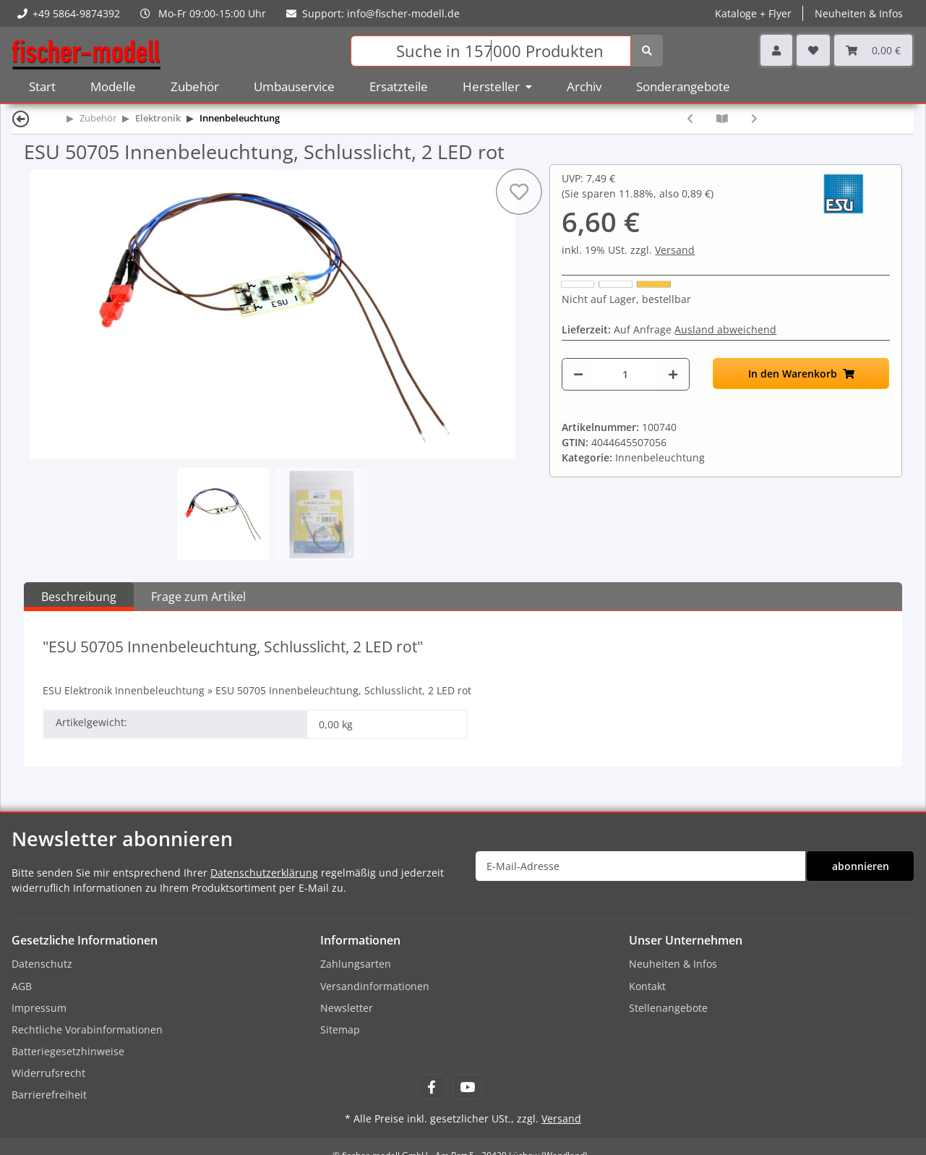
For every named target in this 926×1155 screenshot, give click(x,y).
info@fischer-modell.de (403, 13)
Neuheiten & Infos (859, 13)
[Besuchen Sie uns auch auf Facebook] (432, 1086)
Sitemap (340, 1029)
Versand (675, 250)
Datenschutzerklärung (264, 872)
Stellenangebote (668, 1008)
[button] (776, 50)
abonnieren (860, 866)
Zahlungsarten (355, 964)
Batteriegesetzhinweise (68, 1051)
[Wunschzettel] (813, 50)
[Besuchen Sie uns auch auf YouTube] (467, 1086)
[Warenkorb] (873, 50)
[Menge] (625, 374)
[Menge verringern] (578, 374)
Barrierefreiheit (49, 1094)
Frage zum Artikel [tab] (198, 597)
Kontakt (647, 986)
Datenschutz (42, 964)
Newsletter (346, 1008)
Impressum (39, 1008)
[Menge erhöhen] (673, 374)
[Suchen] (490, 51)
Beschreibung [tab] (78, 597)
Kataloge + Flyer (753, 13)
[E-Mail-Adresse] (641, 866)
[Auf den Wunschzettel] (519, 192)
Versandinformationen (374, 986)
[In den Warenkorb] (801, 373)
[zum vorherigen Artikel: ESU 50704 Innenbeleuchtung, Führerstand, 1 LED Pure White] (690, 118)
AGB (22, 986)
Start (42, 86)
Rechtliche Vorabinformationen (87, 1029)
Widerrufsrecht (48, 1073)
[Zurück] (21, 118)
